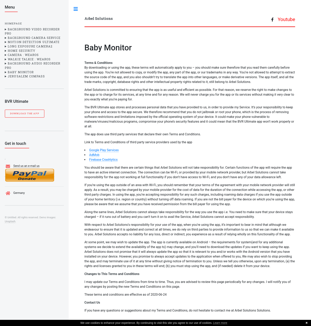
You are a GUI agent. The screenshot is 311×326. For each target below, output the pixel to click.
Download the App (24, 113)
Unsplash (10, 221)
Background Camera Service (34, 38)
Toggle (76, 9)
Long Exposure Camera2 (30, 46)
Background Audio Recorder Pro (32, 66)
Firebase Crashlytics (103, 160)
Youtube (286, 19)
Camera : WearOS (23, 55)
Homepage (13, 23)
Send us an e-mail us (26, 166)
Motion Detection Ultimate (34, 42)
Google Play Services (104, 150)
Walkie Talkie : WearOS (29, 59)
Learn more (220, 322)
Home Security (21, 51)
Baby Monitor (21, 72)
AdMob (94, 155)
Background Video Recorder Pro (32, 31)
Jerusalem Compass (26, 76)
